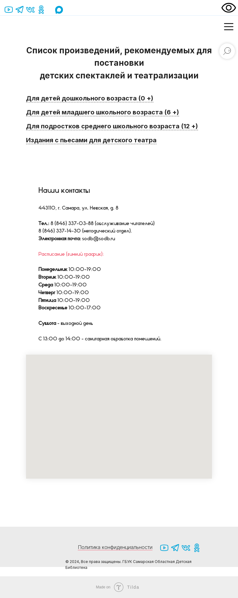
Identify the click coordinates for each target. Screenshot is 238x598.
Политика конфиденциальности (115, 547)
